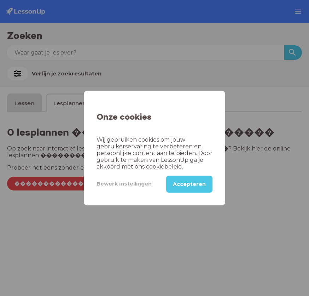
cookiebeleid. (164, 166)
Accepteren (189, 184)
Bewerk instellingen (124, 184)
